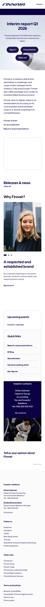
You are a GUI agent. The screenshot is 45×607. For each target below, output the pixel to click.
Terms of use (9, 597)
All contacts (20, 413)
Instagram (8, 530)
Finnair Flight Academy (13, 573)
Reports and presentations (16, 129)
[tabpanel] (22, 252)
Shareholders (13, 358)
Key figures (12, 371)
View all (7, 186)
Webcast (22, 58)
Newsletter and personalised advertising (20, 543)
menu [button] (3, 12)
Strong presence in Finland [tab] (8, 255)
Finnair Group (9, 564)
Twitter (6, 534)
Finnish (39, 4)
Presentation (29, 50)
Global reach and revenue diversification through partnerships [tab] (11, 255)
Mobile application (11, 546)
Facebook (8, 527)
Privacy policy (9, 600)
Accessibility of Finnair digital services (18, 594)
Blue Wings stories (11, 537)
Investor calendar (15, 325)
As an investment (11, 125)
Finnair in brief (10, 120)
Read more (9, 285)
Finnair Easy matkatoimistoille (15, 570)
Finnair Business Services (13, 576)
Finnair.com (8, 561)
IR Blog (10, 352)
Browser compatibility (12, 591)
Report (13, 50)
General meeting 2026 (18, 365)
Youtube (7, 540)
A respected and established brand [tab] (5, 255)
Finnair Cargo (9, 567)
